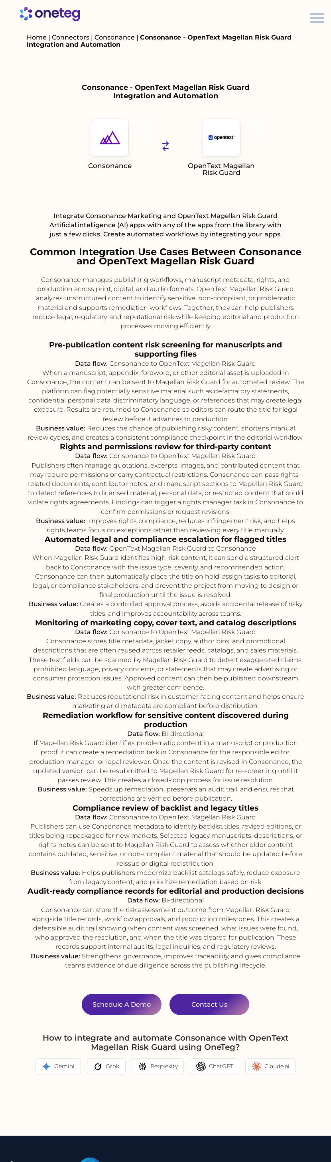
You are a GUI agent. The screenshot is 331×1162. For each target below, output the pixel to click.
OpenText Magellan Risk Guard (221, 147)
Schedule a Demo (122, 1004)
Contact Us (209, 1004)
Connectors (70, 37)
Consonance (115, 37)
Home (37, 37)
